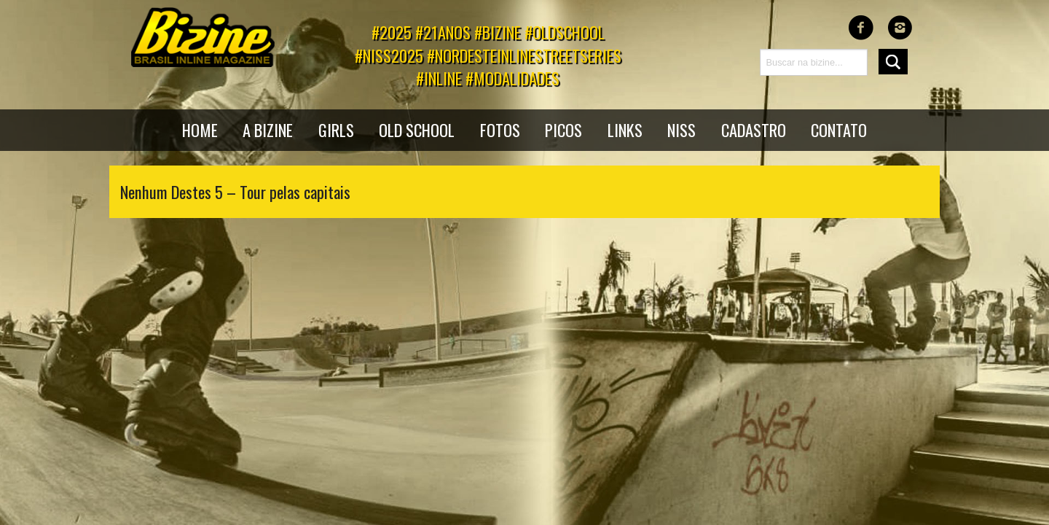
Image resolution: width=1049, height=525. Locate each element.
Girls (336, 129)
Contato (839, 129)
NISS (681, 129)
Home (200, 129)
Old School (417, 129)
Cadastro (753, 129)
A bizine (268, 129)
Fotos (500, 129)
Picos (563, 129)
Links (625, 129)
